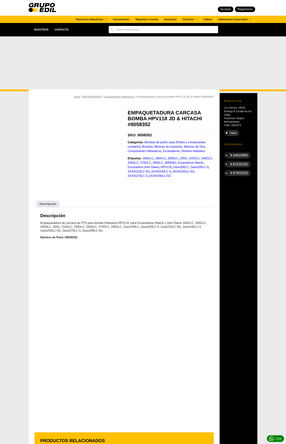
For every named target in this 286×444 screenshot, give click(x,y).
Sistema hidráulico (193, 151)
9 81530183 (236, 164)
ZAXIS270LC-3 (137, 175)
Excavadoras (171, 151)
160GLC (148, 158)
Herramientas (121, 19)
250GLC (133, 162)
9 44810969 (236, 155)
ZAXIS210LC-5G (139, 171)
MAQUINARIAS (92, 96)
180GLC (160, 158)
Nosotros (41, 29)
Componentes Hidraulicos (119, 96)
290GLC (157, 162)
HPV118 (166, 167)
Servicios (190, 19)
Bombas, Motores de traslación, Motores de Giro (173, 146)
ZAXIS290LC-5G (160, 175)
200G (183, 158)
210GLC (194, 158)
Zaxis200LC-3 (199, 167)
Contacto (62, 29)
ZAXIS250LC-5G (183, 171)
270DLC (145, 162)
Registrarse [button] (245, 9)
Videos (208, 19)
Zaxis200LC (181, 167)
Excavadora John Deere (143, 167)
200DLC (173, 158)
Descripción (48, 203)
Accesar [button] (225, 9)
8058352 (170, 162)
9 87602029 (236, 173)
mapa (230, 133)
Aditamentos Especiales (234, 19)
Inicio (77, 96)
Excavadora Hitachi (190, 162)
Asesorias (170, 19)
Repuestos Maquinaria (91, 19)
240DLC (206, 158)
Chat (275, 438)
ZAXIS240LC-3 (161, 171)
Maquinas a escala (147, 19)
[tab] (47, 204)
